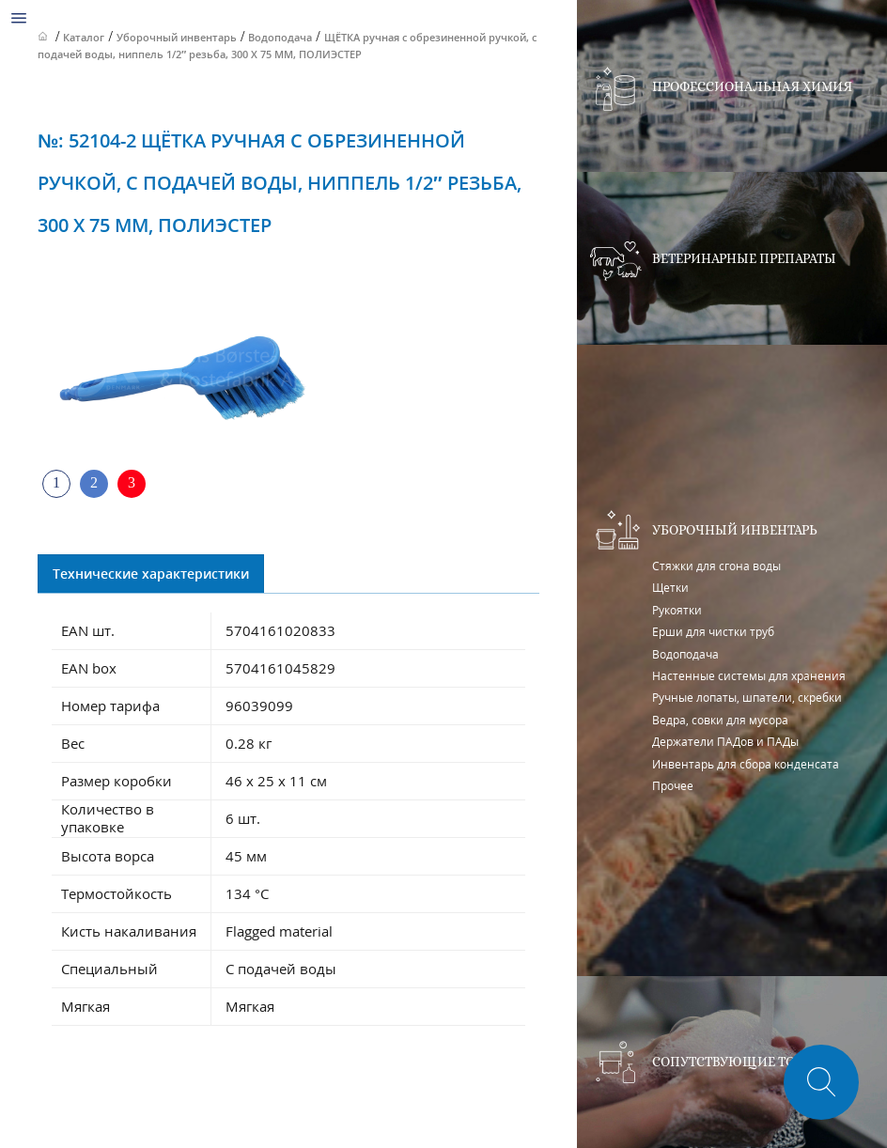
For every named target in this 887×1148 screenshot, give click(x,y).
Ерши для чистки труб (713, 632)
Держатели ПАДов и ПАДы (725, 742)
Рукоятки (677, 610)
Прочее (672, 786)
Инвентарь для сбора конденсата (745, 764)
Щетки (670, 588)
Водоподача (685, 654)
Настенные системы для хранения (749, 676)
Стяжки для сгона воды (716, 566)
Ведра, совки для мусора (720, 720)
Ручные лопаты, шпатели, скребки (747, 698)
